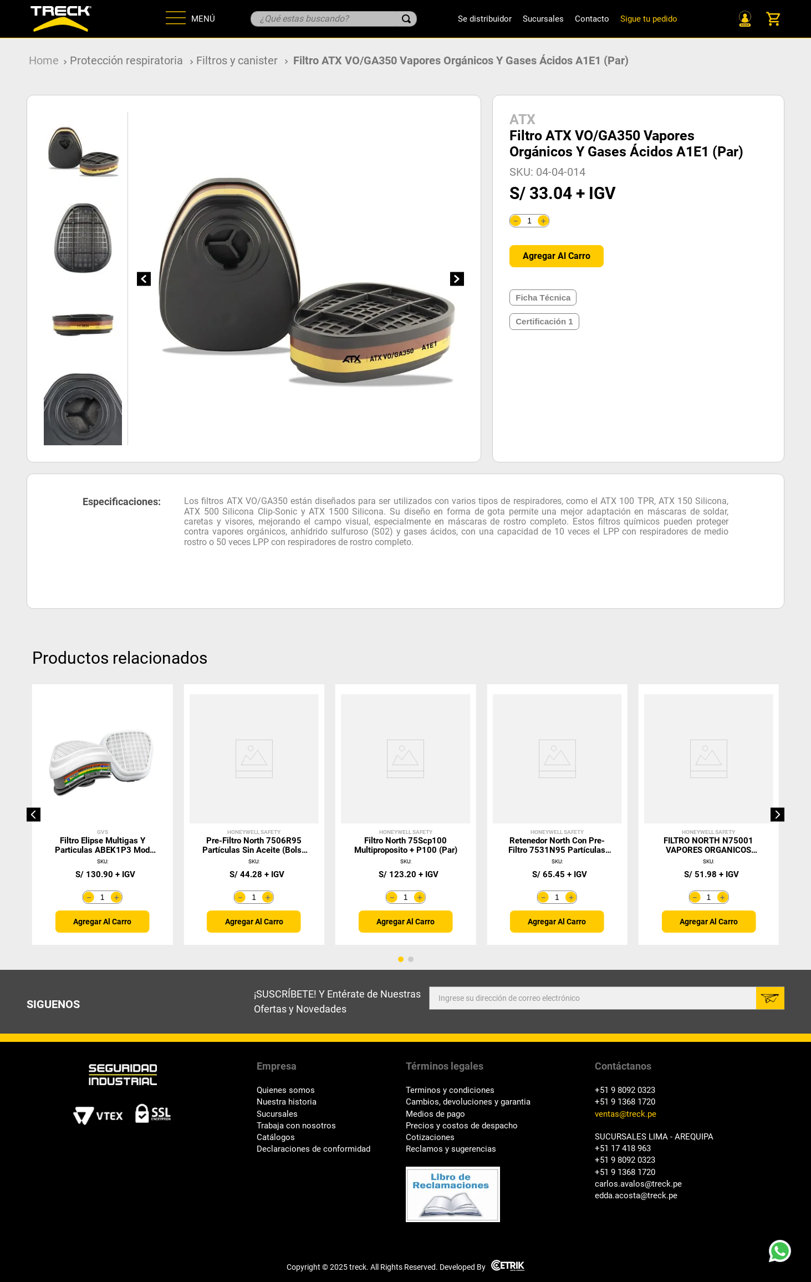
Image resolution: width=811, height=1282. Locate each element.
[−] (515, 221)
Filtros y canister (237, 60)
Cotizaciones (430, 1137)
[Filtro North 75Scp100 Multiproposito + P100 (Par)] (405, 814)
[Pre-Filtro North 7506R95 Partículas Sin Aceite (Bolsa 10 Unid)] (253, 814)
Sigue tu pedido (648, 19)
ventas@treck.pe (625, 1114)
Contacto (592, 19)
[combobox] (334, 19)
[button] (33, 814)
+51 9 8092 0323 (625, 1090)
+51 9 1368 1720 (625, 1102)
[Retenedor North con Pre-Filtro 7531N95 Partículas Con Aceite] (556, 814)
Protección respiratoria (126, 60)
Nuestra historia (287, 1102)
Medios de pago (435, 1114)
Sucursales (543, 19)
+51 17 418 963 (623, 1148)
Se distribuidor (485, 19)
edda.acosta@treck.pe (636, 1195)
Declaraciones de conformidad (313, 1149)
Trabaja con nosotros (296, 1126)
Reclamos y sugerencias (451, 1149)
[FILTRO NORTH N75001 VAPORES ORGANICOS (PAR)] (708, 814)
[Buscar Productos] (406, 19)
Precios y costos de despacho (462, 1126)
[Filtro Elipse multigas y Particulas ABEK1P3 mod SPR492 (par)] (102, 814)
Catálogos (276, 1137)
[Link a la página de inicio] (44, 60)
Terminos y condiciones (450, 1090)
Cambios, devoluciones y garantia (468, 1102)
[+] (543, 221)
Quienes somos (286, 1090)
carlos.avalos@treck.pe (638, 1184)
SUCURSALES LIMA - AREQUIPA (654, 1137)
